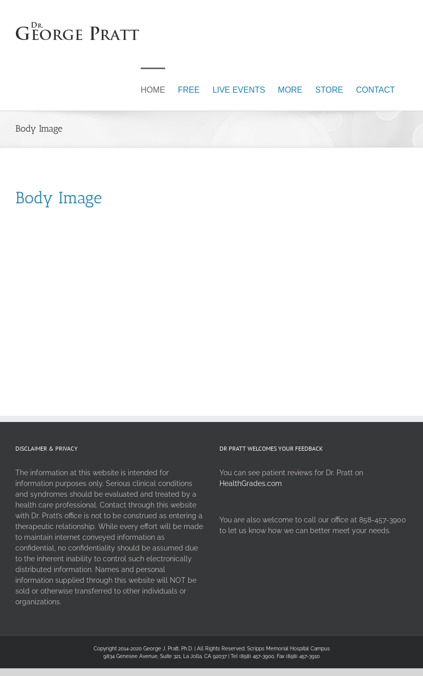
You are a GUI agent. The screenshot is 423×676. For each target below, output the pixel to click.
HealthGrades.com (250, 483)
